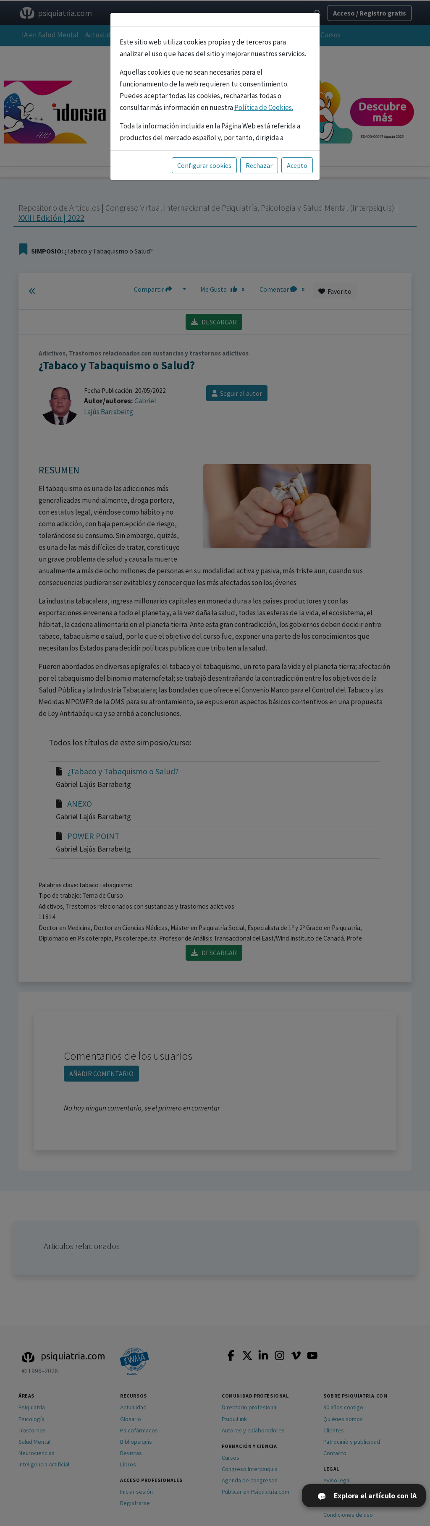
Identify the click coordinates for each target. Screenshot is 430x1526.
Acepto (297, 165)
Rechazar (259, 165)
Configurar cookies (204, 165)
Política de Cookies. (263, 107)
